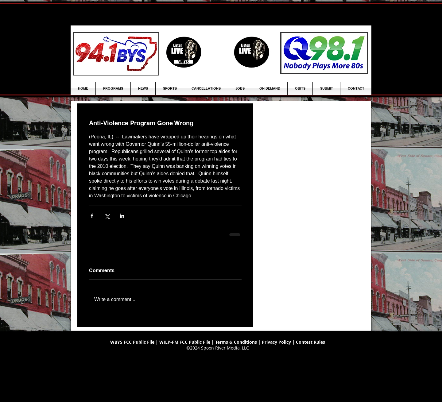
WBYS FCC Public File (132, 342)
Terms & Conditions (236, 342)
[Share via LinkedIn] (122, 216)
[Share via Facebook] (92, 216)
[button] (143, 88)
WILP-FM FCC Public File (184, 342)
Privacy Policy (276, 342)
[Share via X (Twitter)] (107, 216)
